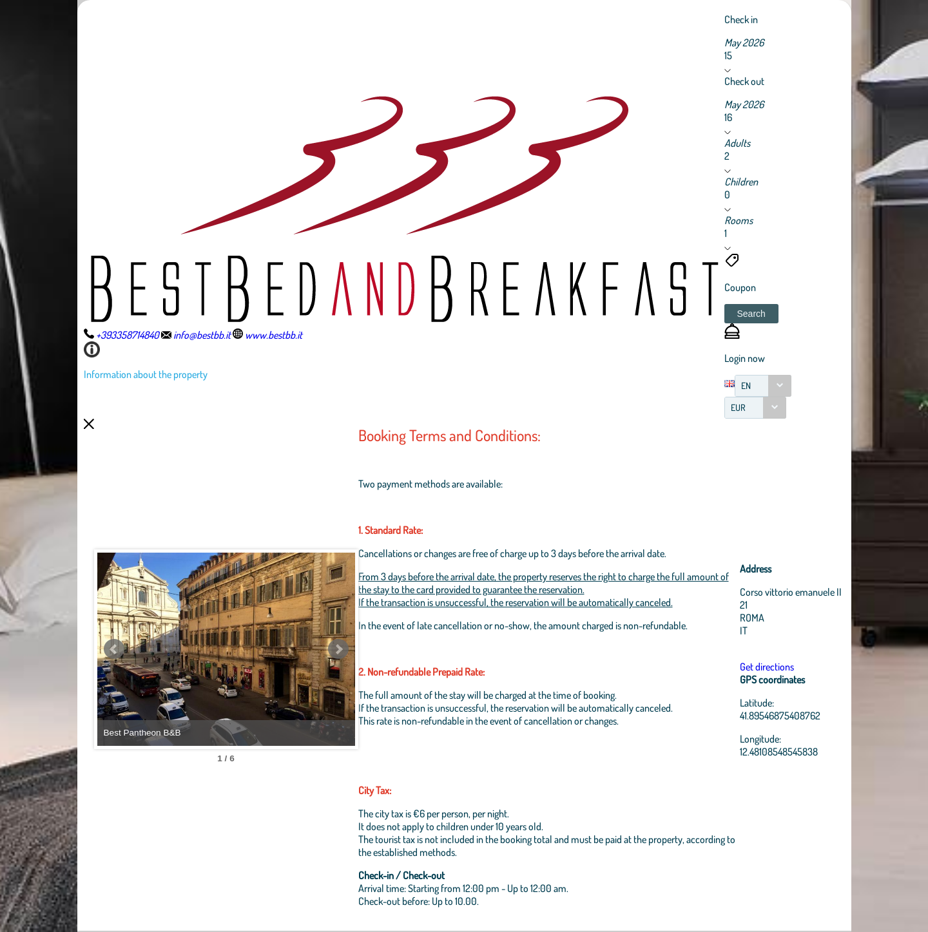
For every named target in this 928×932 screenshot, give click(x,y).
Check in (741, 19)
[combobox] (763, 386)
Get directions (767, 666)
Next (338, 649)
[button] (751, 313)
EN (746, 385)
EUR (738, 407)
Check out (744, 81)
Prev (114, 649)
